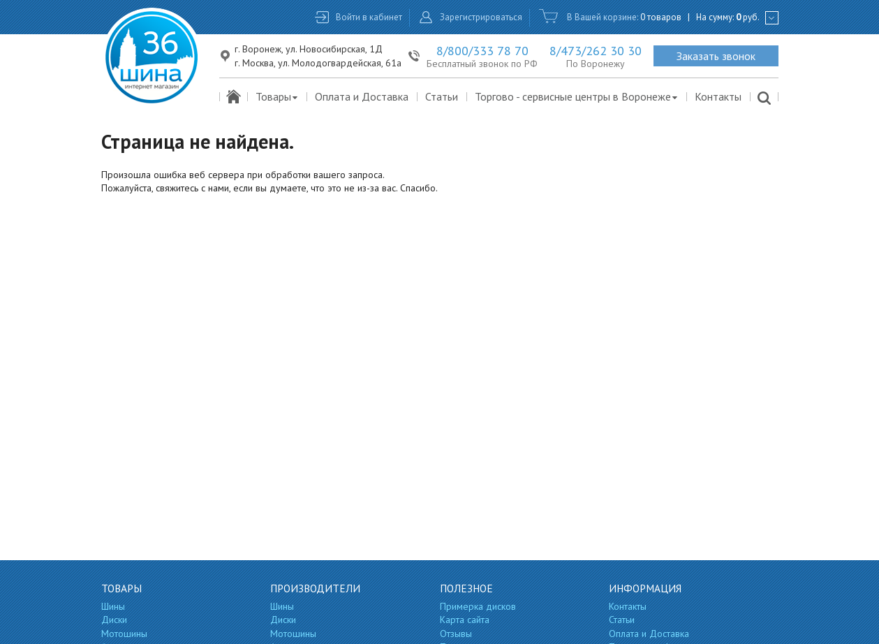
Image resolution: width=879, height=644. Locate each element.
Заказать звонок (716, 56)
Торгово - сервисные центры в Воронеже (577, 96)
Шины (113, 606)
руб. (748, 17)
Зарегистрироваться (481, 17)
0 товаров (660, 17)
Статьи (441, 96)
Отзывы (456, 633)
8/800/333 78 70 (482, 51)
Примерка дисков (478, 606)
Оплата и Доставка (361, 96)
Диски (114, 619)
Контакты (718, 96)
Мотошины (124, 633)
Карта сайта (464, 619)
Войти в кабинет (369, 17)
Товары (278, 96)
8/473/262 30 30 (595, 51)
